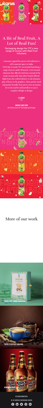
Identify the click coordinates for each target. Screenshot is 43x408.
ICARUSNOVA (21, 396)
